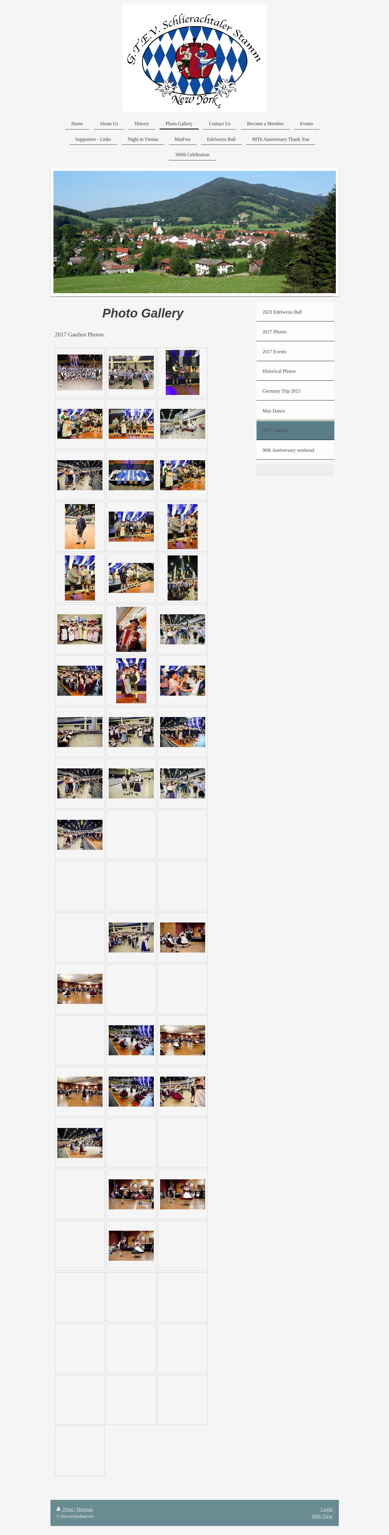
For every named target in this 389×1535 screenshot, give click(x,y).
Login (327, 1509)
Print (65, 1509)
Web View (322, 1516)
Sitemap (84, 1509)
